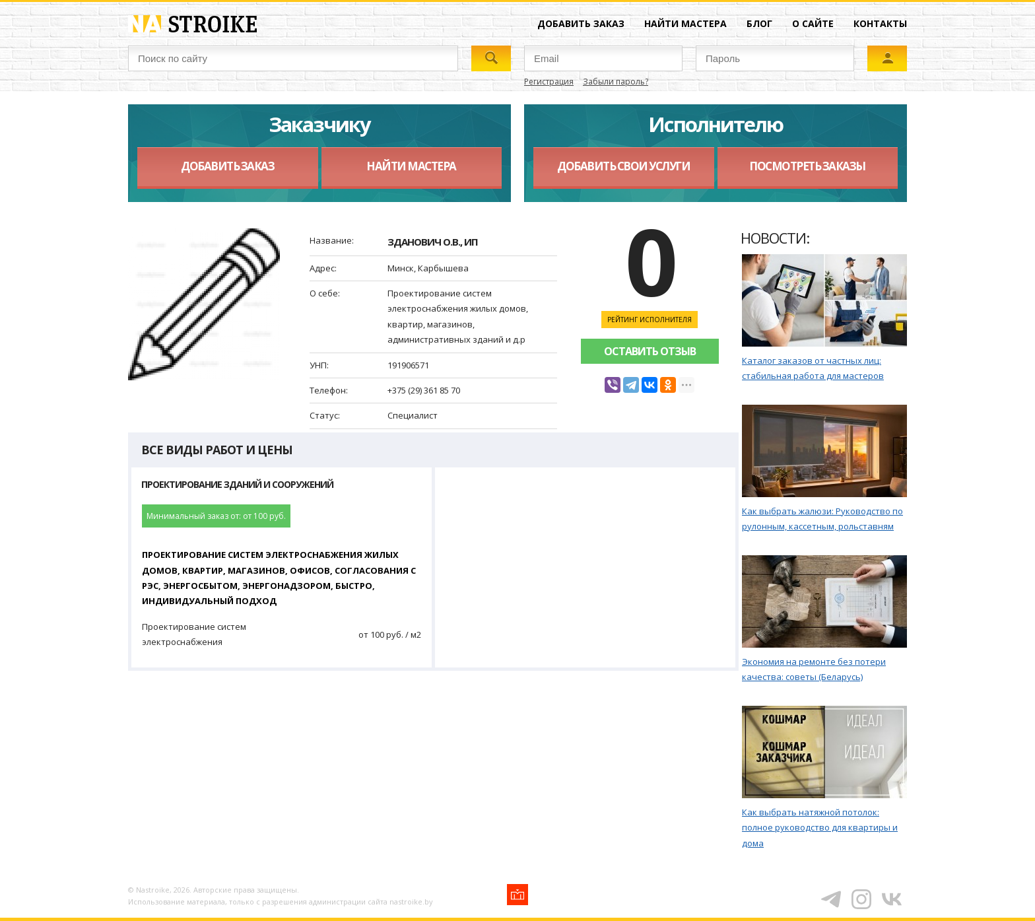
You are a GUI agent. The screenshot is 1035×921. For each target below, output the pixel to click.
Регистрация (549, 81)
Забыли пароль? (615, 81)
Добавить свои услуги (623, 166)
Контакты (880, 23)
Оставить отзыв (650, 351)
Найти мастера (685, 23)
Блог (759, 23)
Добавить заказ (580, 23)
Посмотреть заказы (807, 166)
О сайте (813, 23)
